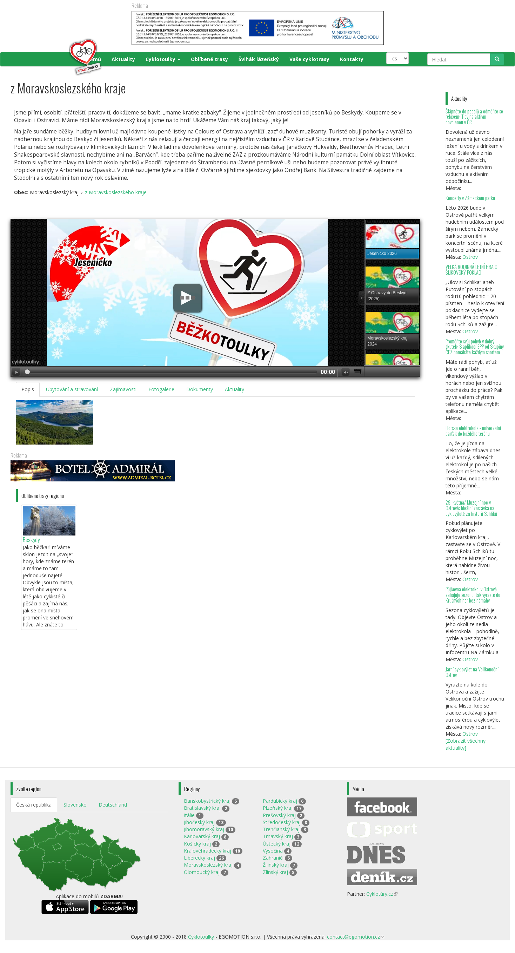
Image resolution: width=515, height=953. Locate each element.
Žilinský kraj (276, 864)
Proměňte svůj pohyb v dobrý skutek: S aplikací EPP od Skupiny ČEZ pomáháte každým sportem (475, 346)
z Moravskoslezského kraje (116, 192)
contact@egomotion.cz (355, 936)
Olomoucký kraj (202, 872)
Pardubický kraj (280, 800)
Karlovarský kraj (202, 836)
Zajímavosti (123, 389)
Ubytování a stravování (72, 389)
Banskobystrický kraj (207, 800)
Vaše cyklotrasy (309, 59)
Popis (27, 389)
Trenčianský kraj (281, 829)
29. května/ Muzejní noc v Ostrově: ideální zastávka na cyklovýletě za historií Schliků (471, 508)
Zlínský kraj (275, 872)
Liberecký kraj (199, 857)
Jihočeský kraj (199, 822)
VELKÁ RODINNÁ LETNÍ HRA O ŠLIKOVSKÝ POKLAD (471, 269)
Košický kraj (197, 843)
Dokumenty (199, 389)
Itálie (189, 815)
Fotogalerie (161, 389)
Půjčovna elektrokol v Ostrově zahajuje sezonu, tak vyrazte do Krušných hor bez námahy (473, 594)
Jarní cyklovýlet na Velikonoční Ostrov (472, 671)
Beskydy (31, 539)
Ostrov (470, 257)
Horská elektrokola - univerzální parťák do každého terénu (473, 430)
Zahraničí (273, 857)
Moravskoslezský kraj (208, 864)
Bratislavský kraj (202, 807)
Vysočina (273, 850)
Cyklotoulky (163, 59)
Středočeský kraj (282, 822)
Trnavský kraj (278, 836)
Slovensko (75, 804)
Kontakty (351, 59)
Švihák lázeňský (259, 59)
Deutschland (113, 804)
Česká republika (34, 804)
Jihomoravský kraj (204, 829)
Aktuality (123, 59)
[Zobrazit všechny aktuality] (466, 744)
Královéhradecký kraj (207, 850)
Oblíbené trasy (209, 59)
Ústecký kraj (276, 843)
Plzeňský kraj (278, 807)
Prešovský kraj (279, 815)
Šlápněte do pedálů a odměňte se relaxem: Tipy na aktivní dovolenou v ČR (474, 116)
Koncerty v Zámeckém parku (470, 198)
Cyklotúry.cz (381, 893)
